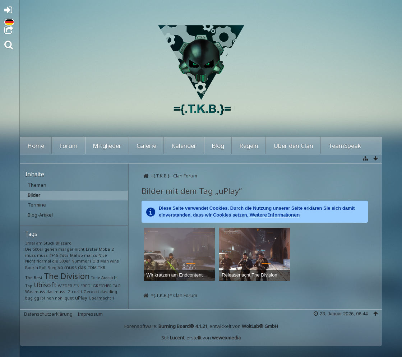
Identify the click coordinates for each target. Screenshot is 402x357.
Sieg (52, 267)
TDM (92, 267)
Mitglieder (107, 146)
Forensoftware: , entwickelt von (201, 326)
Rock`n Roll (35, 267)
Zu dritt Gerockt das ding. (93, 291)
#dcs (64, 255)
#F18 (53, 255)
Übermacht (100, 298)
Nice (102, 255)
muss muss (36, 255)
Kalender (184, 146)
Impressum (90, 314)
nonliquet (64, 298)
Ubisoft (45, 284)
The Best (33, 277)
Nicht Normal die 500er (47, 261)
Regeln (248, 146)
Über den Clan (293, 146)
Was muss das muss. (45, 291)
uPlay (81, 298)
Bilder (34, 195)
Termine (37, 204)
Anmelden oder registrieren (10, 11)
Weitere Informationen (275, 215)
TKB (101, 267)
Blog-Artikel (40, 215)
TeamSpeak (344, 146)
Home (35, 146)
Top (28, 285)
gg (36, 298)
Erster (92, 249)
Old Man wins (105, 261)
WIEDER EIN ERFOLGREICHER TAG (89, 285)
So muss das (71, 267)
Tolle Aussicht (104, 277)
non (50, 298)
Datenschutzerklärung (48, 314)
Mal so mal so (83, 255)
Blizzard (63, 243)
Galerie (146, 146)
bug (29, 298)
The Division (67, 275)
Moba (104, 249)
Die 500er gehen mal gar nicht (54, 249)
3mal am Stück (39, 243)
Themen (37, 185)
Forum (68, 146)
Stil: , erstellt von (201, 337)
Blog (218, 146)
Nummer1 (81, 261)
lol (42, 298)
